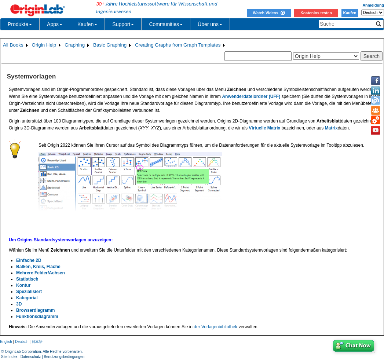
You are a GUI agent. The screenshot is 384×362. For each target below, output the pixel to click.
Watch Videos (269, 13)
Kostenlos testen (316, 13)
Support (123, 24)
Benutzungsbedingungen (64, 357)
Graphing (75, 45)
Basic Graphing (110, 45)
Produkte (20, 24)
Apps (54, 24)
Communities (166, 24)
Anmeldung (373, 5)
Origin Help (44, 45)
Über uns (210, 24)
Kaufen (349, 13)
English (6, 342)
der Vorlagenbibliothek (215, 326)
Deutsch (22, 342)
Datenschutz (31, 357)
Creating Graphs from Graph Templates (177, 45)
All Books (13, 45)
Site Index (9, 357)
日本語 (37, 342)
